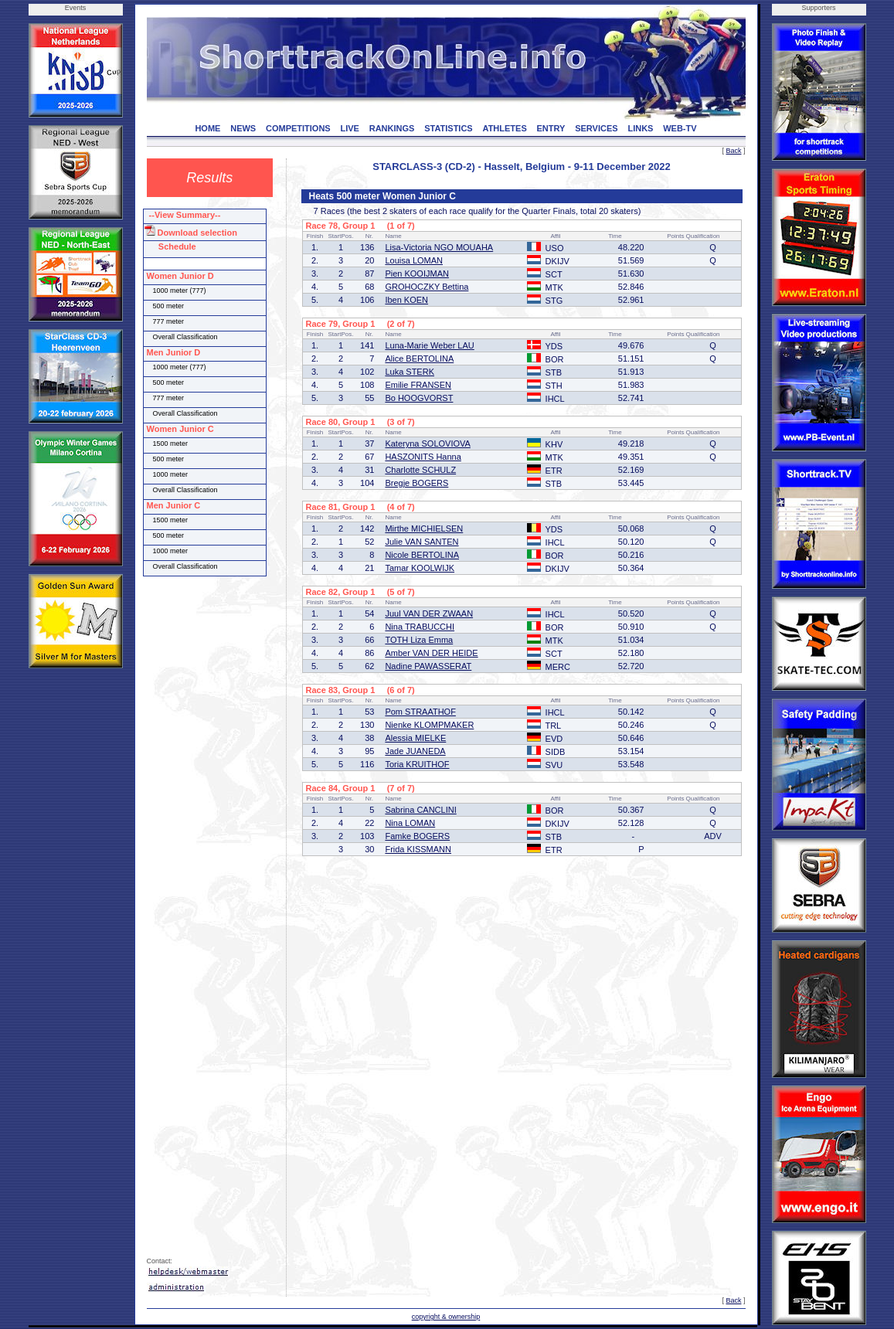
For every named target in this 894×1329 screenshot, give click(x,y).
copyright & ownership (446, 1317)
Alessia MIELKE (415, 738)
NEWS (243, 128)
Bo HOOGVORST (419, 398)
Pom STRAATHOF (420, 711)
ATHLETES (505, 128)
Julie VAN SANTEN (421, 541)
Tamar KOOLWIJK (419, 568)
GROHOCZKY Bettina (426, 286)
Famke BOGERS (417, 836)
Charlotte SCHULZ (420, 469)
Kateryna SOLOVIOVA (427, 443)
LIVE (349, 128)
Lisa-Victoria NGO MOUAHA (439, 247)
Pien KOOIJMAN (417, 273)
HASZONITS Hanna (423, 456)
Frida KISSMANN (418, 849)
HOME (207, 128)
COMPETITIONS (298, 128)
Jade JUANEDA (415, 751)
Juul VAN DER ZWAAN (429, 613)
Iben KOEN (406, 299)
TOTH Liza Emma (419, 639)
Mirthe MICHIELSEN (424, 528)
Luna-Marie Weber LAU (429, 345)
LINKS (640, 128)
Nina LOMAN (410, 823)
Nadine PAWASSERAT (428, 666)
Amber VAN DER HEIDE (431, 653)
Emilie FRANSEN (418, 384)
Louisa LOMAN (414, 260)
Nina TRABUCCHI (419, 626)
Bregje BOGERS (416, 483)
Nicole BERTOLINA (422, 554)
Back (733, 151)
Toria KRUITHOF (417, 764)
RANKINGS (392, 128)
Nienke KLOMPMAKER (429, 724)
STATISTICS (448, 128)
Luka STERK (409, 371)
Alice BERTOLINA (419, 358)
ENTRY (551, 128)
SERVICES (596, 128)
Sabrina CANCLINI (420, 809)
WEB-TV (679, 128)
